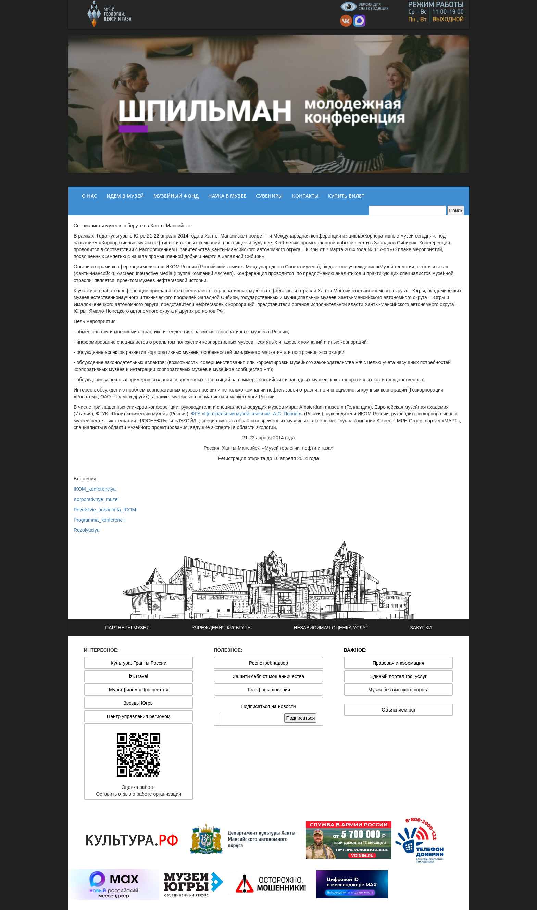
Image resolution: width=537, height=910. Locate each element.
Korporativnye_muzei (96, 499)
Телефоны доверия (268, 689)
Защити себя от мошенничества (268, 676)
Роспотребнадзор (268, 663)
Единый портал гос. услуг (398, 676)
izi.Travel (138, 676)
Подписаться (300, 718)
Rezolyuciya (86, 530)
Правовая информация (398, 663)
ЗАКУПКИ (421, 627)
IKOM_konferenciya (95, 489)
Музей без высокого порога (398, 689)
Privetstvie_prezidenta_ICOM (105, 509)
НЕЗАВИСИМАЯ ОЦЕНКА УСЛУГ (331, 627)
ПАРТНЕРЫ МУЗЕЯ (127, 627)
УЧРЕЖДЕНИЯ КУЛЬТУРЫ (221, 627)
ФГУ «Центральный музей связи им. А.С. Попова (245, 413)
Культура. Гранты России (138, 663)
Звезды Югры (138, 703)
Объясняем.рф (398, 710)
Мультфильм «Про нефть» (138, 689)
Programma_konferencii (99, 520)
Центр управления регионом (139, 716)
